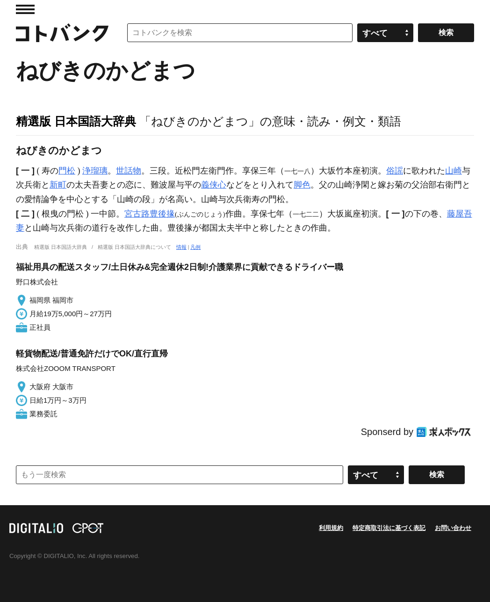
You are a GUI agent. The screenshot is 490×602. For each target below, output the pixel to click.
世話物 (128, 170)
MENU (25, 9)
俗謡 (394, 170)
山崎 (453, 170)
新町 (58, 184)
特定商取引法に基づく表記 (389, 527)
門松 (66, 170)
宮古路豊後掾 (149, 213)
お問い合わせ (453, 527)
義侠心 (213, 184)
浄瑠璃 (95, 170)
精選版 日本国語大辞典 (76, 121)
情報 (181, 247)
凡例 (195, 247)
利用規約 (331, 527)
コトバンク (62, 32)
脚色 (302, 184)
